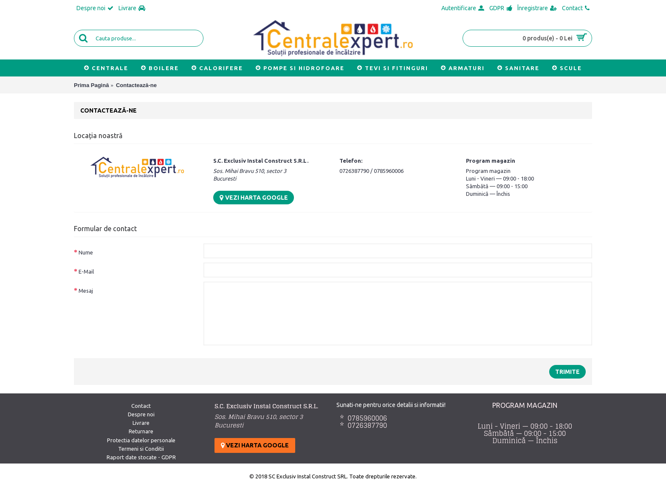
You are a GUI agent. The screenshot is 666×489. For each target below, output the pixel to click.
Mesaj (86, 291)
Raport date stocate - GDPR (141, 457)
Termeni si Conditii (141, 449)
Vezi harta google (253, 197)
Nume (86, 252)
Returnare (141, 431)
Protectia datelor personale (141, 440)
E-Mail (86, 271)
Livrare (141, 423)
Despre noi (141, 414)
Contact (141, 406)
